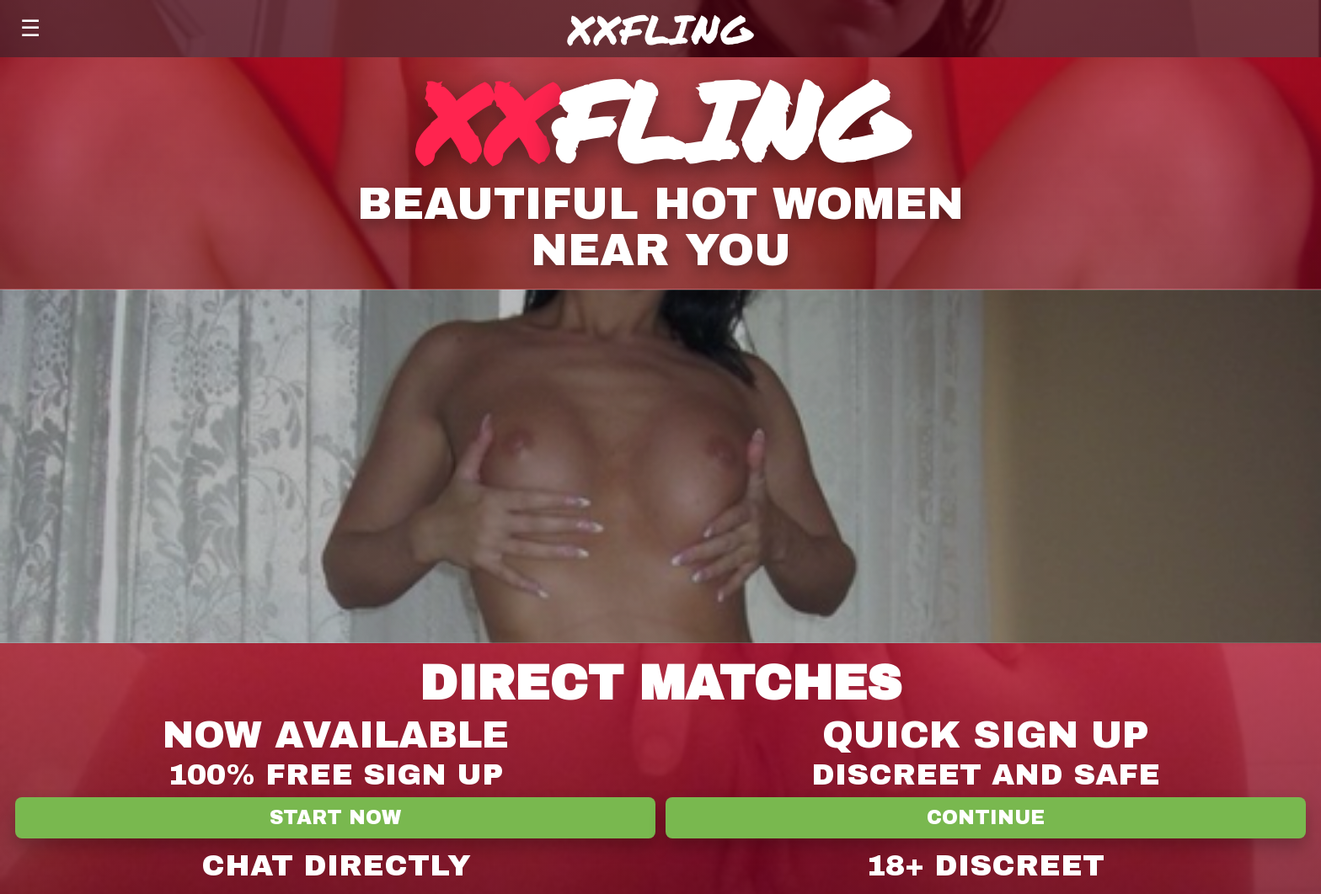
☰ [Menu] (30, 28)
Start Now (335, 817)
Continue (986, 817)
